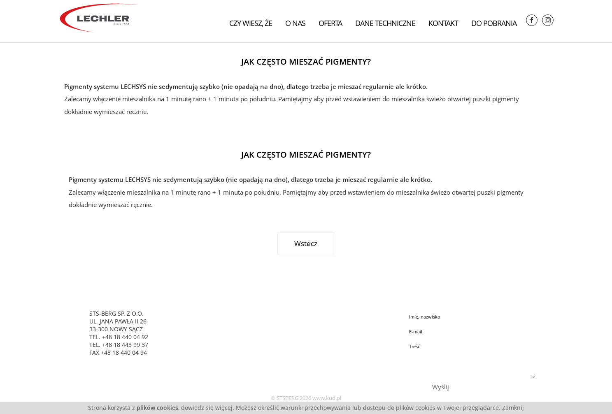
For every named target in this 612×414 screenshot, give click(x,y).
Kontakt (443, 23)
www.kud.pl (326, 398)
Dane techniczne (385, 23)
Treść (470, 358)
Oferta (330, 23)
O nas (295, 23)
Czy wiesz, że (250, 23)
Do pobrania (494, 23)
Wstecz (305, 243)
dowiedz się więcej (207, 408)
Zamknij (513, 408)
